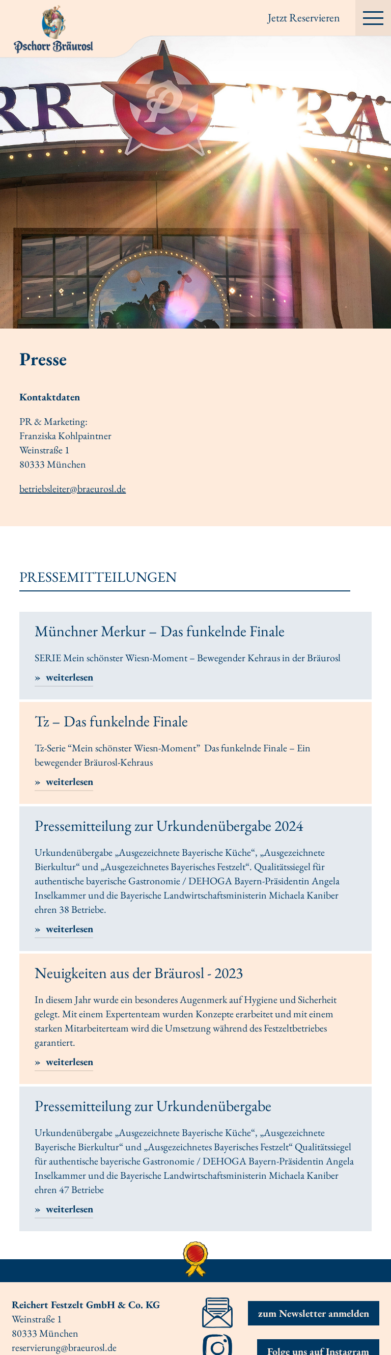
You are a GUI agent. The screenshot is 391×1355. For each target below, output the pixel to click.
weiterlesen (68, 677)
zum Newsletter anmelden (313, 1313)
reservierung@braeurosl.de (64, 1347)
